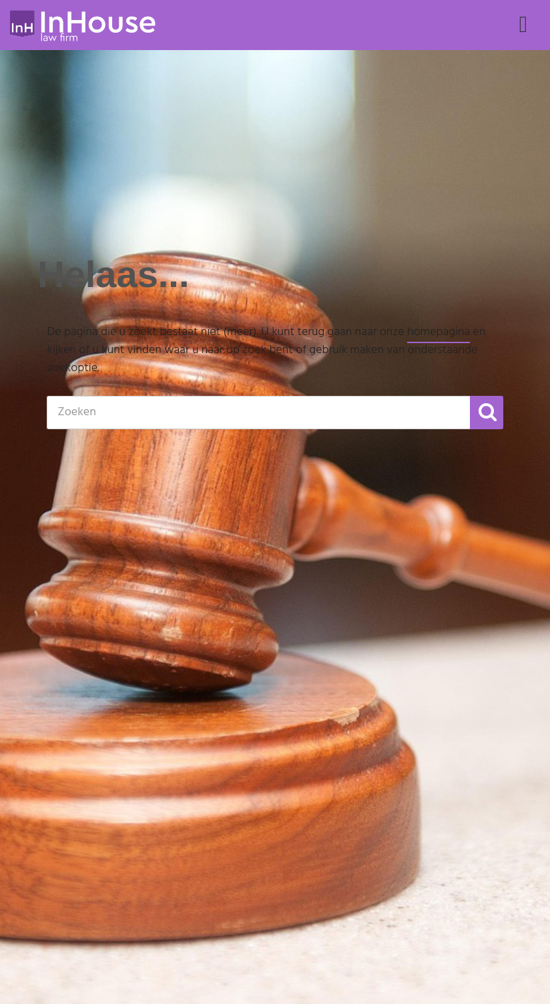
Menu (523, 37)
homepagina (438, 332)
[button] (486, 412)
